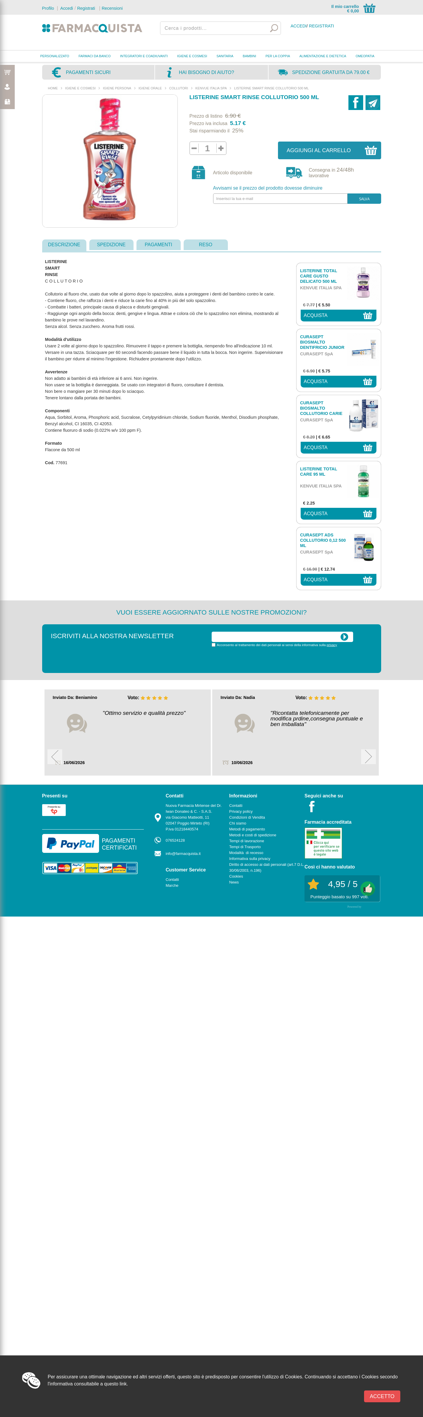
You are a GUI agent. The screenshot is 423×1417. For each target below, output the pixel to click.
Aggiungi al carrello (319, 150)
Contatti (172, 879)
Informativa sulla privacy (249, 858)
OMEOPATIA (364, 56)
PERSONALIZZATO (54, 56)
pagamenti (158, 244)
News (234, 882)
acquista (315, 315)
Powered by (355, 906)
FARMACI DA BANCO (94, 56)
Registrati (86, 8)
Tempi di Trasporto (245, 847)
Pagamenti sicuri (88, 72)
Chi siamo (237, 823)
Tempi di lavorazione (246, 841)
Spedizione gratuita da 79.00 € (331, 72)
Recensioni (112, 8)
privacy (332, 645)
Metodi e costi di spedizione (252, 835)
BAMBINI (249, 56)
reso (205, 244)
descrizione (64, 244)
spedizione (111, 244)
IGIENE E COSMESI (192, 56)
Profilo (48, 8)
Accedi (66, 8)
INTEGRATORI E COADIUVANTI (144, 56)
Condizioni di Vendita (247, 817)
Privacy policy (241, 811)
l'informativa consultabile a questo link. (88, 1383)
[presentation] (256, 659)
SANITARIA (224, 56)
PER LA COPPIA (278, 56)
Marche (172, 885)
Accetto (382, 1396)
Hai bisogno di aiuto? (206, 72)
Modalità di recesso (246, 852)
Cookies (236, 876)
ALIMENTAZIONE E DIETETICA (322, 56)
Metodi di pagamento (247, 829)
